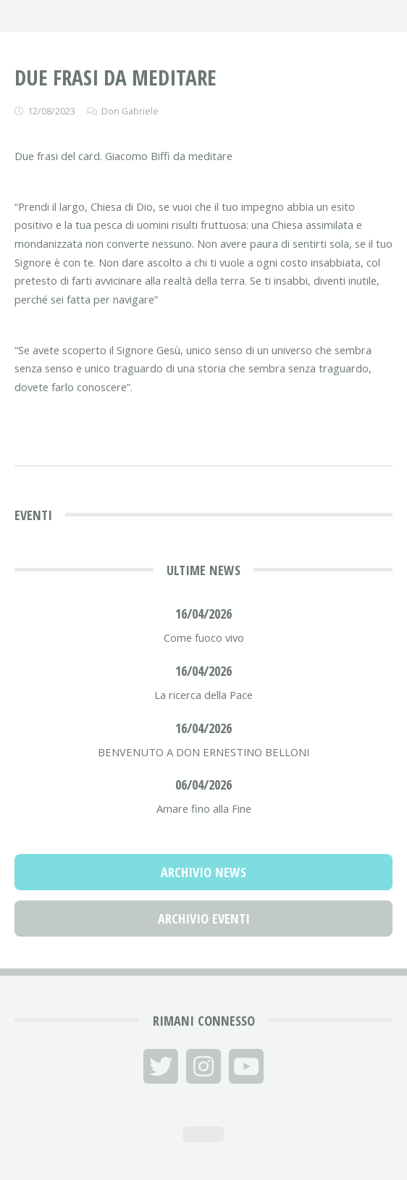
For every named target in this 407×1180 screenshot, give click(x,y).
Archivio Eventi (204, 918)
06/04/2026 (203, 784)
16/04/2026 (203, 613)
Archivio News (203, 872)
